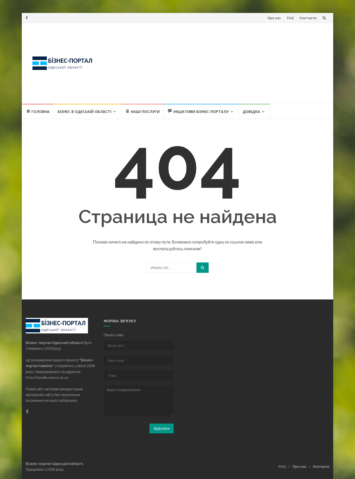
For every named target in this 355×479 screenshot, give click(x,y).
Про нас (274, 18)
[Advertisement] (215, 63)
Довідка (251, 111)
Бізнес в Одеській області (84, 111)
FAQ (290, 18)
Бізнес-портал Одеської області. (55, 463)
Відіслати (161, 428)
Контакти (308, 18)
